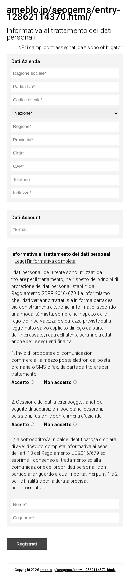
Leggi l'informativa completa (45, 261)
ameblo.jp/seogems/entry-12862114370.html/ (78, 570)
